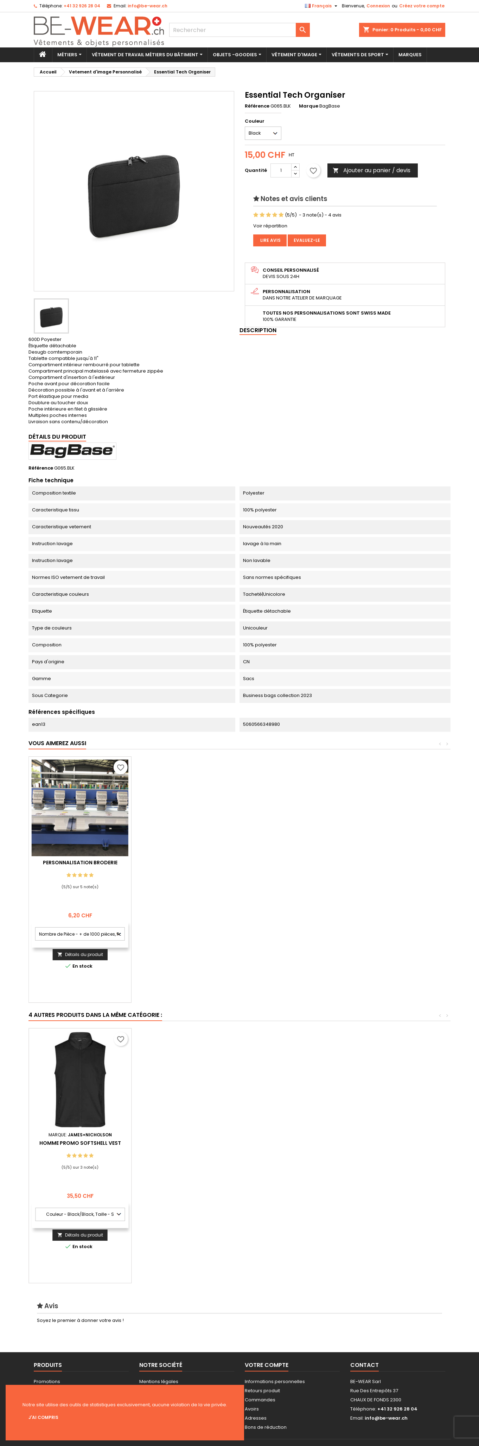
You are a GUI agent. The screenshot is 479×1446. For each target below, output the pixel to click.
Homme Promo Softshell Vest (388, 1143)
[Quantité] (281, 170)
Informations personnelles (275, 1381)
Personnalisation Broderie (183, 862)
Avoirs (252, 1409)
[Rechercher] (239, 30)
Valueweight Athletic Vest (182, 1143)
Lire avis (270, 240)
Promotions (47, 1381)
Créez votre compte (422, 6)
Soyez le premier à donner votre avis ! (80, 1320)
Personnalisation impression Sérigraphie (80, 865)
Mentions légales (158, 1381)
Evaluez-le (307, 240)
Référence (257, 106)
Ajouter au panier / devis (371, 170)
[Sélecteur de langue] (322, 6)
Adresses (256, 1418)
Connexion (378, 6)
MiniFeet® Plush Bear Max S (80, 1143)
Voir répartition (270, 225)
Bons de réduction (266, 1427)
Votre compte (266, 1365)
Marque (308, 106)
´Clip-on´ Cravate (285, 1143)
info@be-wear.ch (147, 6)
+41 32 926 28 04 (82, 6)
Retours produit (262, 1390)
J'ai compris (43, 1417)
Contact (364, 1365)
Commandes (260, 1399)
